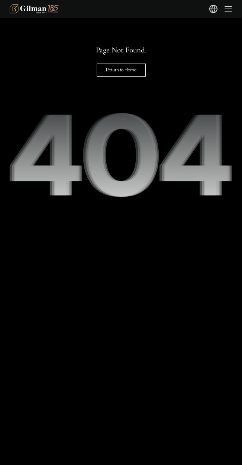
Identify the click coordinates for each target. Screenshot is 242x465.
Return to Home (121, 69)
